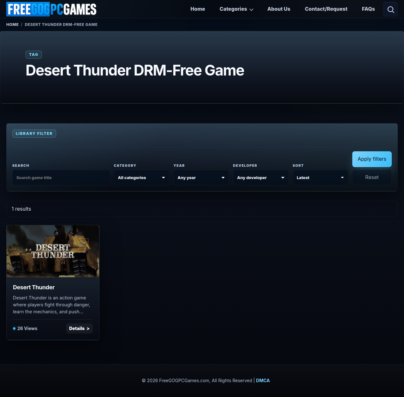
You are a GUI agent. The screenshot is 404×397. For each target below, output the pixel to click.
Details (77, 328)
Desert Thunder (34, 287)
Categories (233, 9)
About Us (278, 9)
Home (198, 9)
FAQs (368, 9)
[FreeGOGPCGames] (51, 9)
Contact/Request (326, 9)
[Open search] (390, 9)
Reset (371, 177)
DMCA (263, 380)
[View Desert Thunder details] (53, 251)
